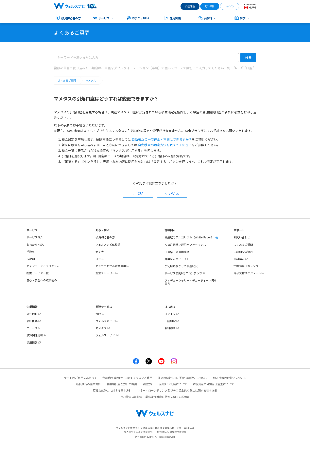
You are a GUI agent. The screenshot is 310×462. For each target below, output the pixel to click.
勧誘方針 (148, 384)
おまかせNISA (35, 245)
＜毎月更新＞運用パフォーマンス (185, 245)
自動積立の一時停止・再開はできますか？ (162, 139)
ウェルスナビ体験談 (107, 245)
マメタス (91, 80)
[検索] (146, 57)
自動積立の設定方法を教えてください (165, 144)
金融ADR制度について (173, 384)
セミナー (101, 252)
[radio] (138, 193)
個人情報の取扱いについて (229, 378)
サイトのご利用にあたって (80, 378)
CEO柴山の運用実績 (176, 252)
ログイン (229, 6)
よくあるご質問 (67, 80)
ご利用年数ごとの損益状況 (181, 266)
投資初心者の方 (105, 237)
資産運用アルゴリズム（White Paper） (189, 237)
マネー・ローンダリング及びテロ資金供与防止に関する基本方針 (177, 390)
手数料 (30, 252)
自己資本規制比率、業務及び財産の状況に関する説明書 (155, 397)
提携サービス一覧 (37, 273)
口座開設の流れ (243, 252)
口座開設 (190, 6)
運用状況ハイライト (176, 259)
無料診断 (210, 6)
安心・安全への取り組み (41, 280)
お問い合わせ (241, 237)
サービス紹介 (34, 237)
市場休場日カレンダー (247, 266)
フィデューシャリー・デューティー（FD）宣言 (191, 282)
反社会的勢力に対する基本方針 (112, 390)
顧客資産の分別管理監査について (213, 384)
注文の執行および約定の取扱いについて (183, 378)
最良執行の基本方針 (88, 384)
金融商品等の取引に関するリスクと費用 (127, 378)
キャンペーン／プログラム (43, 266)
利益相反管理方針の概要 (122, 384)
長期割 (30, 259)
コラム (99, 259)
